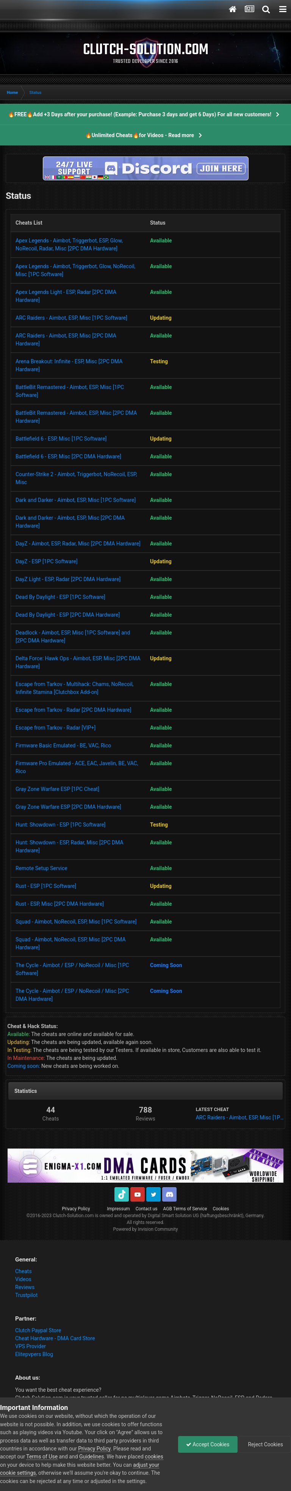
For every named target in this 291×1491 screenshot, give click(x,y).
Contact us (147, 1208)
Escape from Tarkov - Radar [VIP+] (55, 728)
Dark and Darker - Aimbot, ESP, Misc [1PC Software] (76, 500)
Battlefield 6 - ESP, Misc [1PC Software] (61, 439)
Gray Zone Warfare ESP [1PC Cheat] (57, 789)
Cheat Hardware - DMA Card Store (55, 1338)
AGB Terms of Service (185, 1208)
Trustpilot (26, 1295)
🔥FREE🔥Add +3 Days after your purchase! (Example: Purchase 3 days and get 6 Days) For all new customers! (139, 114)
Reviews (24, 1287)
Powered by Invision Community (145, 1229)
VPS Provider (30, 1346)
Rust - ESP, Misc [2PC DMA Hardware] (60, 904)
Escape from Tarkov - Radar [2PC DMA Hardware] (73, 710)
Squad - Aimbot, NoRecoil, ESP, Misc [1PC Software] (76, 922)
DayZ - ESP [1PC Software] (47, 561)
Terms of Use (42, 1456)
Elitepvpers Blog (34, 1354)
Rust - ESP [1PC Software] (46, 886)
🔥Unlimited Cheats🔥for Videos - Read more (139, 135)
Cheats (23, 1271)
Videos (23, 1279)
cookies (154, 1456)
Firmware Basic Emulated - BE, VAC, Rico (63, 745)
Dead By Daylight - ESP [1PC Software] (60, 597)
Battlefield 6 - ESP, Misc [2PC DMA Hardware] (68, 456)
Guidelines (91, 1456)
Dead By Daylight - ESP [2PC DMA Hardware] (68, 615)
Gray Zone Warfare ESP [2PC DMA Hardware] (68, 807)
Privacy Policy (76, 1208)
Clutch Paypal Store (38, 1330)
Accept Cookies (208, 1444)
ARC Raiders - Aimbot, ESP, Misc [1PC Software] (71, 318)
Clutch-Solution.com (73, 1215)
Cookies (221, 1208)
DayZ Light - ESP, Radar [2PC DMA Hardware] (68, 579)
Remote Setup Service (41, 868)
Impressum (118, 1208)
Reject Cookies (265, 1444)
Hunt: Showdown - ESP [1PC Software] (61, 825)
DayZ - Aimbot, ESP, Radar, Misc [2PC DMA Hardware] (78, 544)
